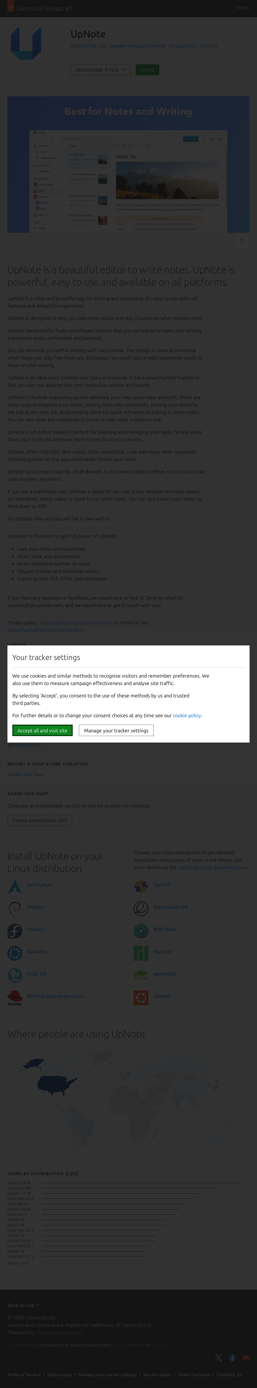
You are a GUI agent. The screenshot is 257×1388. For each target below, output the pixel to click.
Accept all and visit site (42, 730)
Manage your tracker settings (116, 730)
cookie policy (187, 715)
